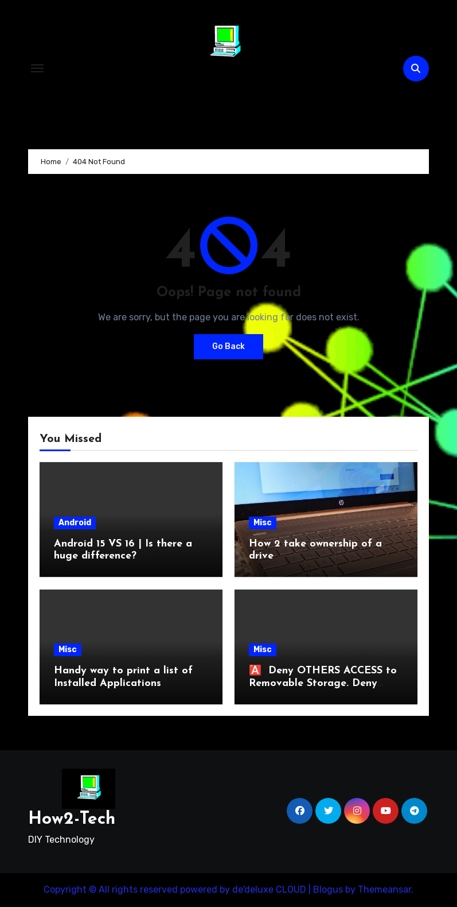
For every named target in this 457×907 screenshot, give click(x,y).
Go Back (228, 346)
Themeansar (384, 889)
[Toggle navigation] (37, 68)
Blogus (328, 889)
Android (74, 523)
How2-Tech (225, 85)
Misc (262, 523)
